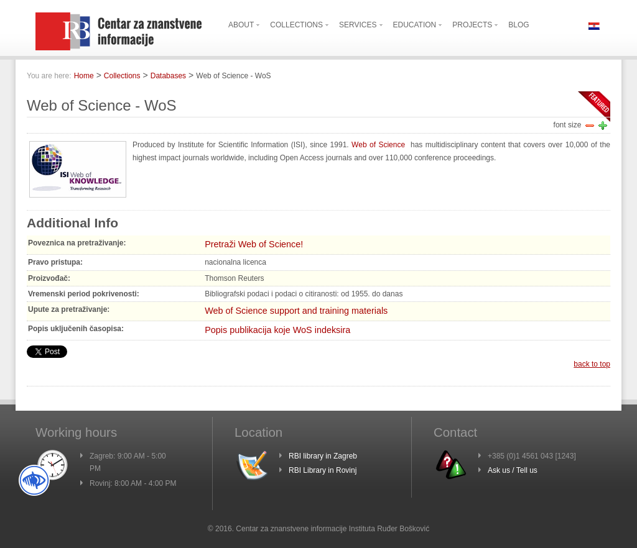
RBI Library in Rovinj (322, 470)
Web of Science (379, 144)
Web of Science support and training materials (296, 311)
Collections (122, 75)
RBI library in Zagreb (323, 456)
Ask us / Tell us (512, 470)
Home (84, 75)
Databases (168, 75)
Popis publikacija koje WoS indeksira (277, 330)
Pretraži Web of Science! (254, 244)
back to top (592, 364)
